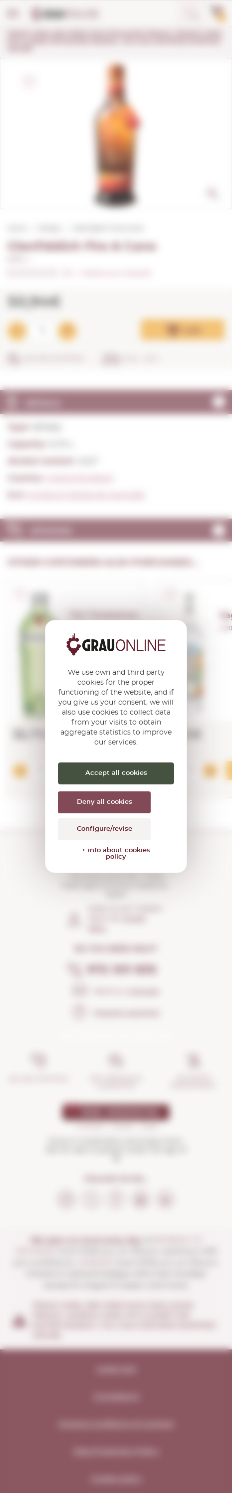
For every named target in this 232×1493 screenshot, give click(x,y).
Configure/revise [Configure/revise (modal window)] (104, 829)
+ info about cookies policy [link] (116, 853)
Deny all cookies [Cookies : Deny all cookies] (104, 802)
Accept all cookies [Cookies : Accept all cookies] (116, 773)
